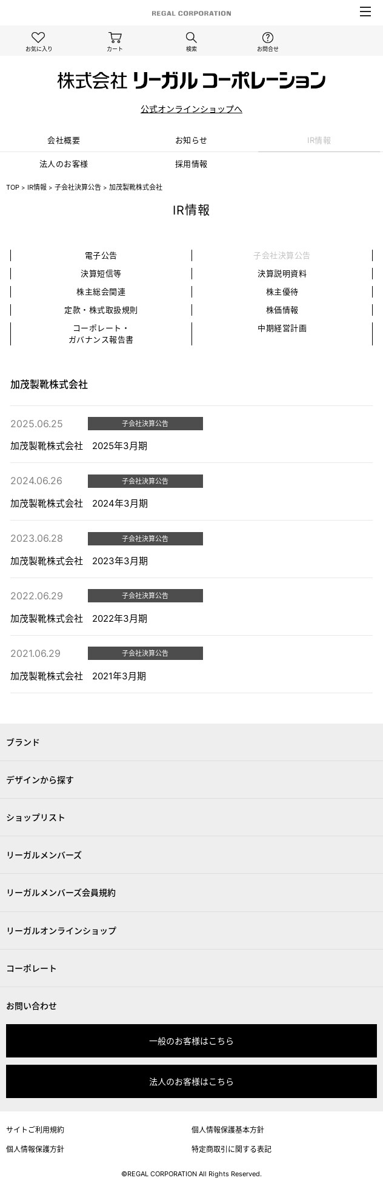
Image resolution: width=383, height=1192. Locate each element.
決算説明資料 (282, 273)
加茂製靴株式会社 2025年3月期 (78, 445)
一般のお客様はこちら (191, 1041)
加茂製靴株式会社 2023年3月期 (79, 561)
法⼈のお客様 (63, 163)
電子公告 (101, 255)
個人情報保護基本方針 (228, 1129)
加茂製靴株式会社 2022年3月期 (78, 618)
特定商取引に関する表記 (231, 1149)
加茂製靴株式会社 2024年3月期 (79, 503)
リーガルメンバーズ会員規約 (61, 892)
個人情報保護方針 (35, 1149)
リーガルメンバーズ (44, 855)
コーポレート (31, 968)
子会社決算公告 (78, 187)
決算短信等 (101, 273)
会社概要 (63, 140)
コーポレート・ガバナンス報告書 (101, 333)
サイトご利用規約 (35, 1129)
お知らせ (191, 140)
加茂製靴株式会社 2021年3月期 (78, 676)
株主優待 (282, 291)
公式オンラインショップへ (191, 109)
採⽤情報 (191, 163)
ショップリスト (35, 817)
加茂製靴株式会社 (135, 187)
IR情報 (319, 140)
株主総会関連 (100, 291)
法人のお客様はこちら (191, 1081)
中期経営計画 (282, 328)
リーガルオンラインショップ (61, 930)
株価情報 (282, 310)
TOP (12, 187)
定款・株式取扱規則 (101, 310)
